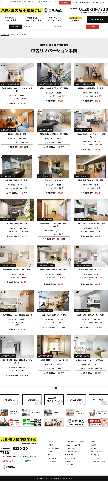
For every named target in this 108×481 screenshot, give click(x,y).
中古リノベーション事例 (72, 445)
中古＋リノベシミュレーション (54, 19)
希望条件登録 (51, 458)
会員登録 (50, 451)
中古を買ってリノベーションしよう (32, 19)
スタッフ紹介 (69, 455)
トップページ (51, 442)
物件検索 (50, 445)
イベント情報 (10, 19)
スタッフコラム (70, 458)
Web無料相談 (95, 455)
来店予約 (74, 3)
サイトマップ (95, 458)
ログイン (50, 455)
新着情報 (68, 461)
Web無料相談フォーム (100, 3)
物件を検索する (97, 19)
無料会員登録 (65, 3)
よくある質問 (51, 461)
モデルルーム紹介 (70, 448)
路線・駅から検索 (53, 448)
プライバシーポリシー (98, 461)
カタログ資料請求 (85, 3)
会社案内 (93, 448)
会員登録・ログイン (9, 461)
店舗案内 (75, 19)
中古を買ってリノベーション (74, 451)
